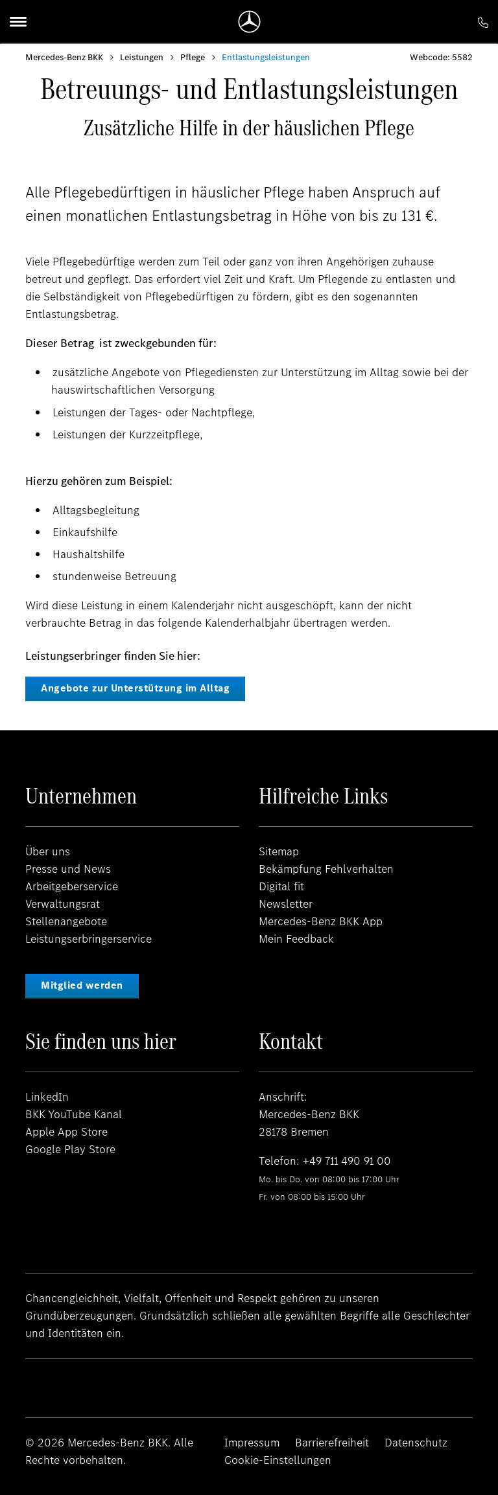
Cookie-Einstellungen (277, 1460)
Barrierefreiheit (332, 1442)
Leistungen (141, 57)
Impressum (251, 1442)
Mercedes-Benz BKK (64, 57)
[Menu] (18, 21)
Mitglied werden (82, 985)
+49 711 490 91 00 (348, 1161)
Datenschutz (416, 1442)
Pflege (192, 57)
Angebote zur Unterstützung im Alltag (135, 688)
